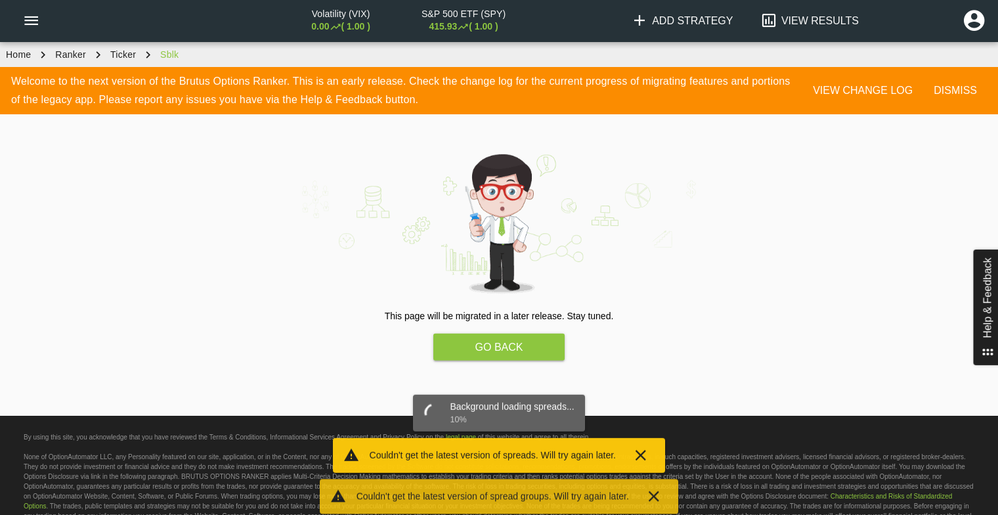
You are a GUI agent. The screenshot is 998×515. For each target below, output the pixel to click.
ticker (123, 54)
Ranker (70, 54)
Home (18, 54)
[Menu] (30, 21)
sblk (169, 54)
